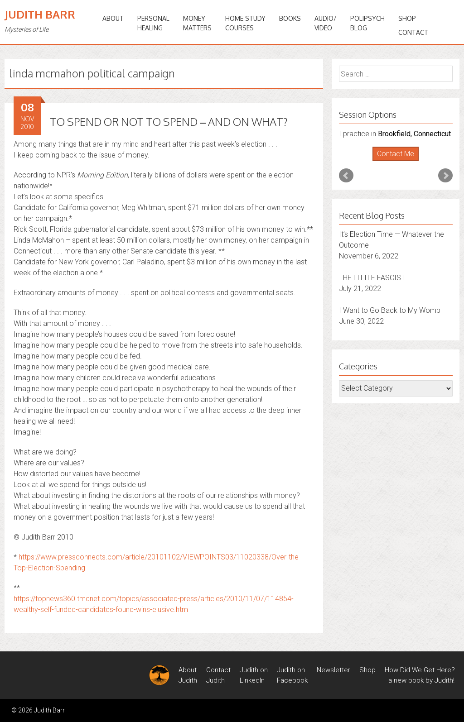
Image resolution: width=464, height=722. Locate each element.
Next (445, 175)
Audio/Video (325, 23)
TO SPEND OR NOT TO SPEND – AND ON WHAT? (169, 122)
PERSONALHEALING (153, 23)
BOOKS (290, 18)
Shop (407, 18)
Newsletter (333, 670)
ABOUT (113, 18)
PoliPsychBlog (367, 23)
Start (392, 161)
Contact (413, 32)
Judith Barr (40, 14)
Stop (399, 161)
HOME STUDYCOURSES (245, 23)
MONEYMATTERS (197, 23)
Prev (346, 175)
